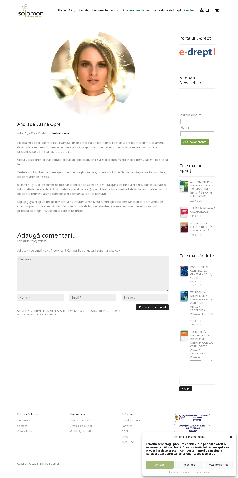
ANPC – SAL (129, 442)
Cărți (72, 10)
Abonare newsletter (136, 10)
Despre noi (23, 420)
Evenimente (100, 10)
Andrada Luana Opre (39, 124)
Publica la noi (24, 431)
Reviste (84, 10)
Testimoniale (60, 133)
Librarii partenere (131, 420)
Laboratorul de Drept (167, 10)
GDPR (125, 431)
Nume (184, 127)
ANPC (125, 436)
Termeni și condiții (80, 420)
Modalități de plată (81, 431)
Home (62, 10)
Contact (190, 10)
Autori (115, 10)
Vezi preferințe (219, 464)
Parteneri (127, 426)
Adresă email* (190, 115)
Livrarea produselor (81, 426)
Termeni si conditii (200, 472)
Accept (159, 464)
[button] (231, 437)
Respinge (189, 464)
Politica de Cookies (179, 472)
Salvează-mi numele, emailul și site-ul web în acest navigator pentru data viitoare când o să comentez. (68, 312)
